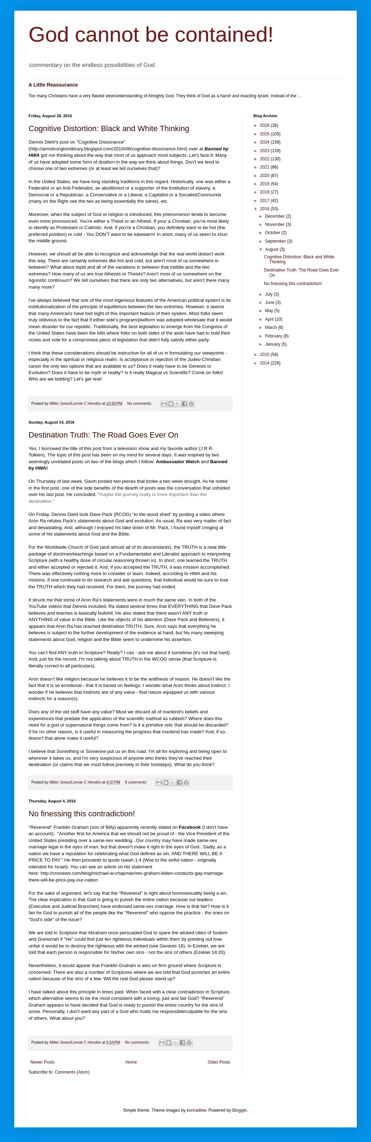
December (275, 216)
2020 (265, 175)
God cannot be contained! (151, 34)
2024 (265, 142)
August (272, 249)
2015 (265, 354)
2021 (265, 167)
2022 (265, 158)
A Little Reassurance (53, 85)
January (273, 344)
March (271, 327)
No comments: (140, 403)
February (274, 336)
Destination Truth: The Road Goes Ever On (103, 434)
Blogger (239, 1110)
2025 (265, 133)
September (276, 241)
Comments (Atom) (72, 1072)
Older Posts (219, 1062)
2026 (265, 125)
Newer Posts (42, 1062)
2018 (265, 192)
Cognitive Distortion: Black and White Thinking (109, 128)
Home (131, 1062)
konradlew (196, 1110)
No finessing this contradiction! (82, 813)
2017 (265, 200)
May (269, 310)
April (270, 319)
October (273, 232)
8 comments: (136, 782)
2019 (265, 183)
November (275, 224)
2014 (265, 363)
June (270, 302)
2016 (265, 208)
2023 (265, 150)
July (269, 294)
